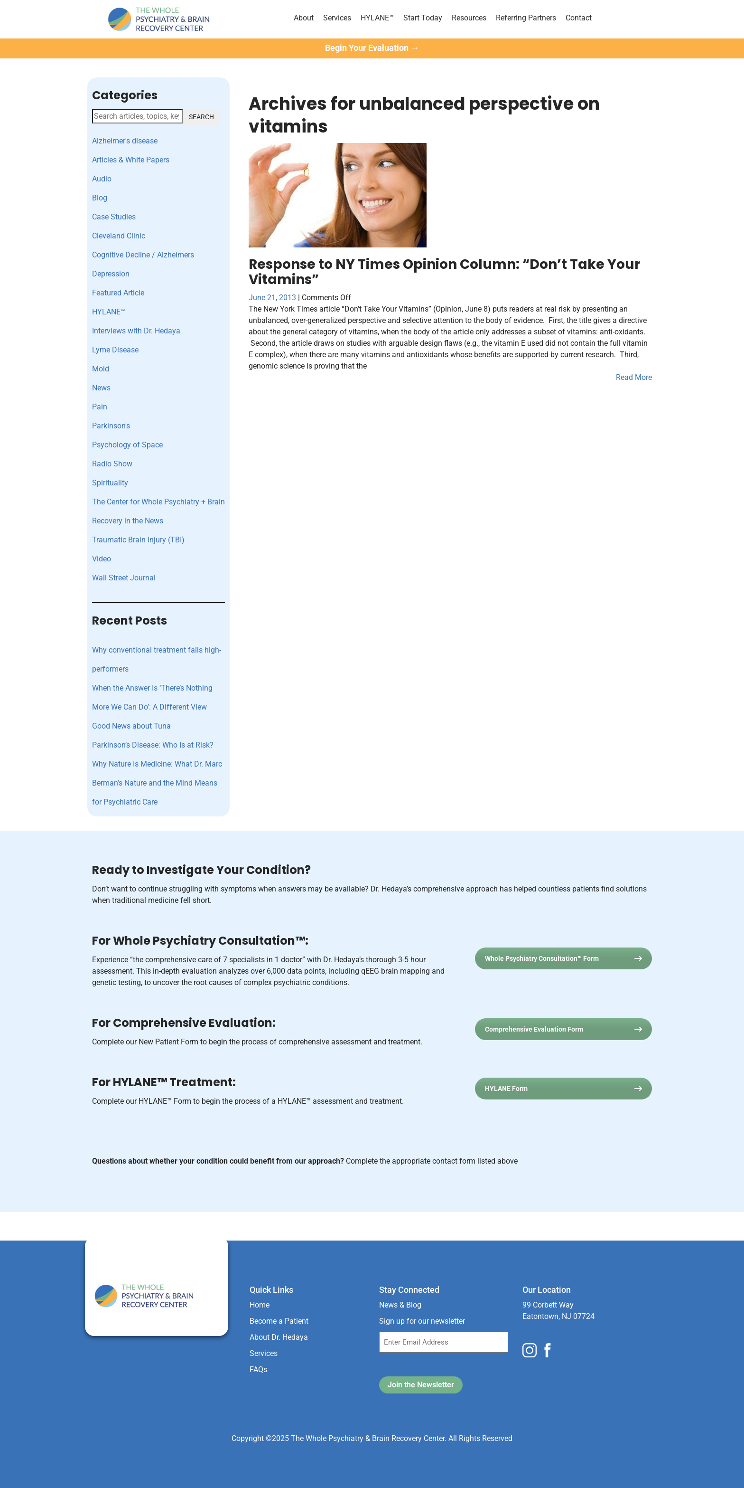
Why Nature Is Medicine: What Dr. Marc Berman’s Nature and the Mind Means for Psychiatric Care (157, 782)
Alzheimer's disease (125, 140)
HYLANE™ (377, 17)
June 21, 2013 (273, 297)
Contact (579, 17)
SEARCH (201, 117)
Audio (102, 178)
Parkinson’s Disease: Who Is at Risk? (153, 744)
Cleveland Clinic (118, 235)
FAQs (258, 1369)
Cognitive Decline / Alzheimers (143, 254)
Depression (111, 273)
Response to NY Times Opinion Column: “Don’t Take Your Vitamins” (444, 272)
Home (260, 1304)
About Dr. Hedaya (279, 1337)
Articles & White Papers (130, 159)
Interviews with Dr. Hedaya (136, 330)
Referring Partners (526, 17)
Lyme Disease (115, 349)
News (101, 387)
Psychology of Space (127, 444)
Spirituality (110, 482)
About (304, 17)
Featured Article (118, 292)
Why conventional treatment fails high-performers (156, 659)
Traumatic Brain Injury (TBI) (138, 539)
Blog (99, 197)
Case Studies (114, 216)
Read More (634, 377)
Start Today (422, 17)
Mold (100, 368)
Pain (99, 406)
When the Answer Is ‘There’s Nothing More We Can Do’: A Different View (152, 697)
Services (337, 17)
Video (101, 558)
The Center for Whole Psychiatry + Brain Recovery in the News (158, 511)
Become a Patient (279, 1321)
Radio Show (112, 463)
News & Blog (400, 1304)
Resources (469, 17)
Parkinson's (111, 425)
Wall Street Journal (124, 577)
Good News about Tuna (131, 725)
